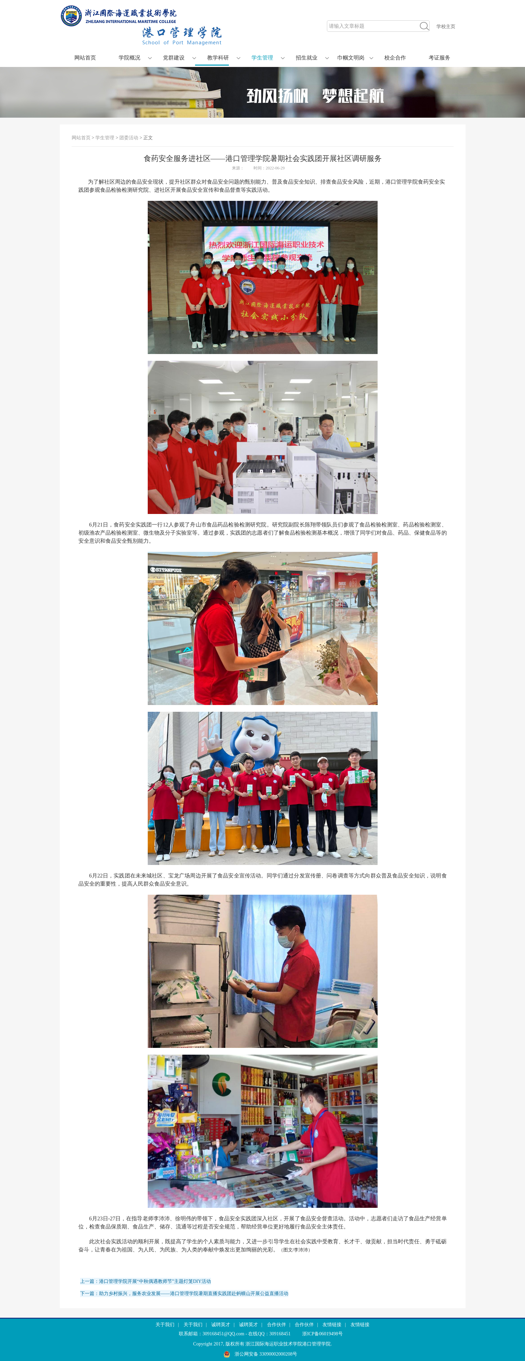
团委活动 (128, 137)
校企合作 (395, 58)
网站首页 (85, 58)
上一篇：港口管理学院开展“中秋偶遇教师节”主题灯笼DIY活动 (145, 1281)
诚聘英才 (220, 1324)
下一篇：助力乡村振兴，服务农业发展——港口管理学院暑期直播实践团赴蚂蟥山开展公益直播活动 (184, 1293)
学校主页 (445, 26)
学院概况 (129, 58)
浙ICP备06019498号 (322, 1333)
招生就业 (306, 58)
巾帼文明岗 (350, 58)
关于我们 (165, 1324)
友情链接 (332, 1324)
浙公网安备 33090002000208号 (260, 1354)
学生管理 (262, 58)
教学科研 (218, 58)
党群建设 (174, 58)
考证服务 (439, 58)
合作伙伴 (276, 1324)
